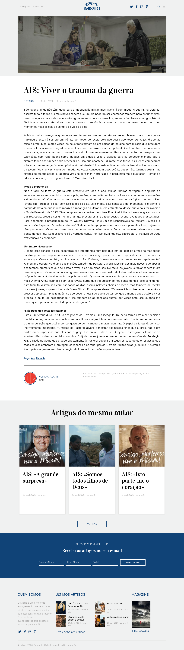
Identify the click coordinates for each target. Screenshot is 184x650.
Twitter (42, 380)
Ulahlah (47, 645)
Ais (33, 358)
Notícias (29, 101)
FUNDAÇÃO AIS (49, 376)
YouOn (73, 645)
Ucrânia (40, 358)
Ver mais (92, 524)
